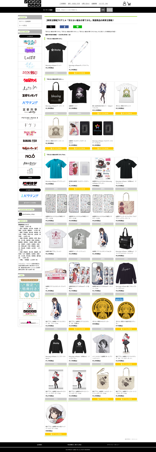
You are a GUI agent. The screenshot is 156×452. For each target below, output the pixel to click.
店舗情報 (94, 3)
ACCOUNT (23, 17)
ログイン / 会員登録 (25, 21)
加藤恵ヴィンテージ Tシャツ (77, 251)
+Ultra (30, 177)
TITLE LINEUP (24, 32)
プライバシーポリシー (113, 444)
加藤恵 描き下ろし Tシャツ (53, 251)
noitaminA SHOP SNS (26, 210)
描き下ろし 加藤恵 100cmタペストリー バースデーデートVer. (56, 392)
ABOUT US (23, 221)
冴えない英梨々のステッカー (100, 321)
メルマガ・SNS (103, 3)
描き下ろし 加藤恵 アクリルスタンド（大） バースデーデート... (126, 357)
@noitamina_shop (27, 214)
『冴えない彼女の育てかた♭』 (55, 79)
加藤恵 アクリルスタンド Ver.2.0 (101, 251)
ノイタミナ (30, 36)
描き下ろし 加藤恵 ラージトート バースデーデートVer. (126, 392)
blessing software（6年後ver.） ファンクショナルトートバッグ (126, 252)
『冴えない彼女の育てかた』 (54, 39)
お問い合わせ (86, 3)
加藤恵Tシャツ (73, 106)
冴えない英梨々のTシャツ (123, 106)
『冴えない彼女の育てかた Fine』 (56, 155)
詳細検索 (109, 10)
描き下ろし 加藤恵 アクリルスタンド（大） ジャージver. (56, 322)
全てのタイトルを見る (30, 203)
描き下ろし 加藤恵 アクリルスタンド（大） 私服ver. (79, 322)
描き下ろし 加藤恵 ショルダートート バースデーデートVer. (102, 392)
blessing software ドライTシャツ (55, 181)
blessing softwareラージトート (55, 106)
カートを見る (23, 25)
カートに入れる (79, 73)
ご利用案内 (63, 3)
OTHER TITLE (30, 190)
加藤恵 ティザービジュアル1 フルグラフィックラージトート (126, 217)
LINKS (21, 275)
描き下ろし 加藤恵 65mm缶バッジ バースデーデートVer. (55, 427)
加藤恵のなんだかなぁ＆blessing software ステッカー (102, 182)
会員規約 (39, 444)
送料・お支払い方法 (74, 3)
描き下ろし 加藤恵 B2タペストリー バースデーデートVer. (79, 392)
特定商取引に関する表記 (74, 444)
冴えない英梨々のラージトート (55, 141)
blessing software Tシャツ (53, 65)
